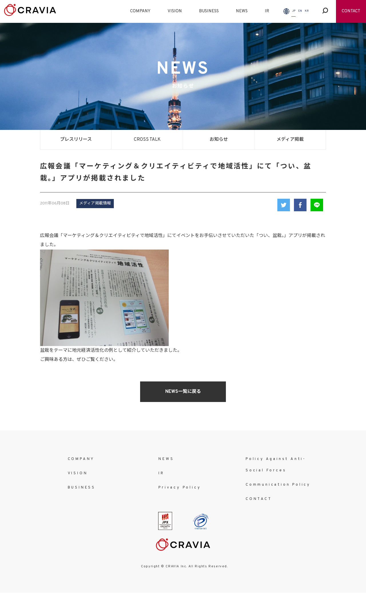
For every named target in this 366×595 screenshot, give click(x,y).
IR (267, 11)
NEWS (242, 11)
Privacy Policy (179, 487)
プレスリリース (76, 139)
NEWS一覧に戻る (183, 392)
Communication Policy (278, 485)
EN (300, 11)
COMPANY (140, 11)
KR (307, 11)
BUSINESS (209, 11)
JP (293, 11)
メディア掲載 (290, 139)
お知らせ (219, 139)
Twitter (283, 205)
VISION (175, 11)
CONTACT (351, 11)
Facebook (300, 205)
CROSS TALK (147, 139)
